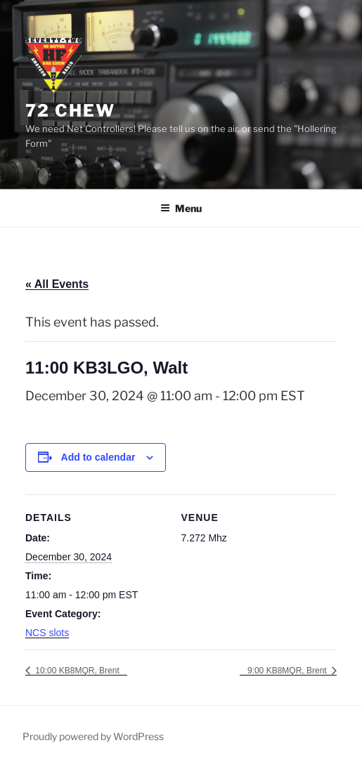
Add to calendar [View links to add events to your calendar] (98, 457)
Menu (181, 208)
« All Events (57, 284)
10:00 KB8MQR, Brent (76, 671)
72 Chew (70, 110)
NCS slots (47, 632)
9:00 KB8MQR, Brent (288, 671)
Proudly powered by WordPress (93, 736)
